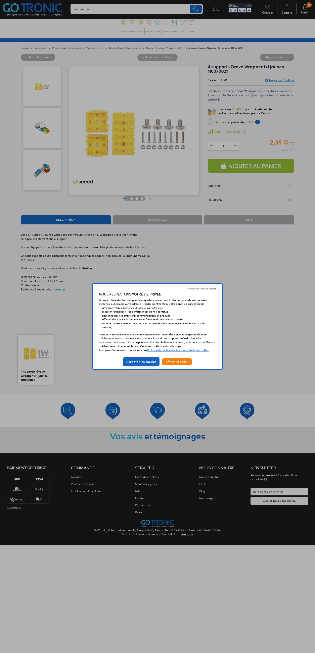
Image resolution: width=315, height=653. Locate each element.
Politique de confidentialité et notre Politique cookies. (178, 350)
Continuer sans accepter (201, 288)
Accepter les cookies (141, 361)
